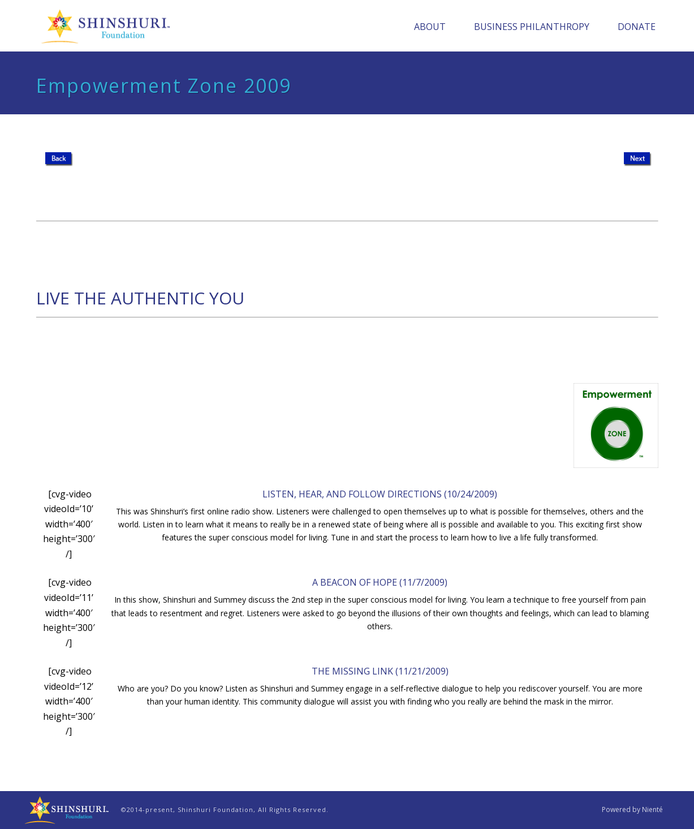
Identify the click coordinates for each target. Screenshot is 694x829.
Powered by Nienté (632, 809)
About (430, 26)
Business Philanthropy (531, 26)
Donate (637, 26)
